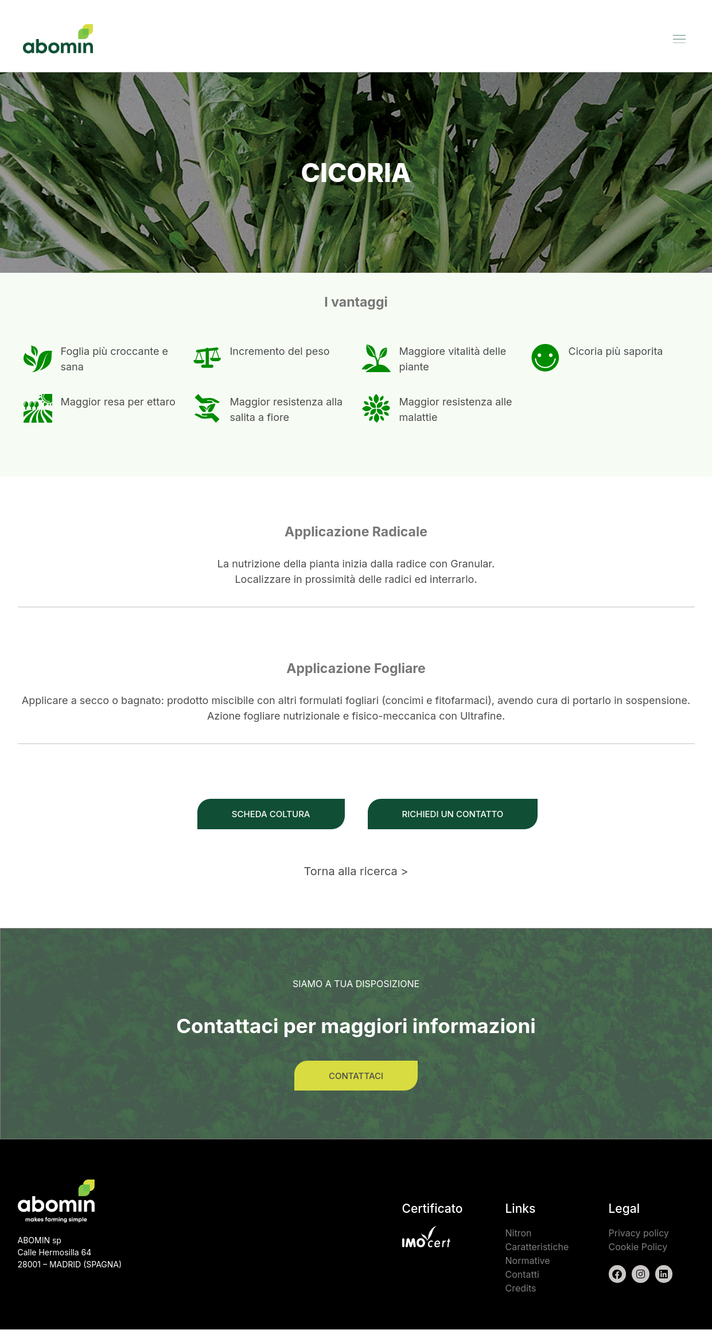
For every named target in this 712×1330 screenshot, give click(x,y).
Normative (527, 1261)
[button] (679, 38)
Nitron (518, 1233)
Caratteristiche (537, 1247)
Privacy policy (639, 1233)
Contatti (522, 1275)
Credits (520, 1288)
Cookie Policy (638, 1247)
